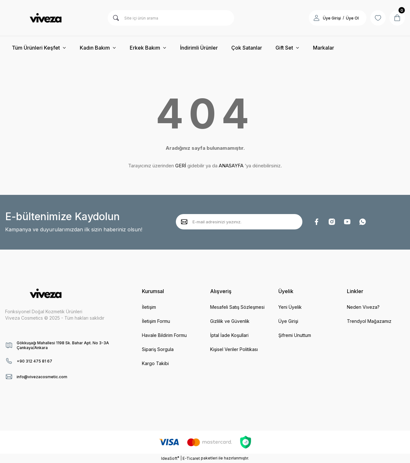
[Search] (171, 18)
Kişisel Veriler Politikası (234, 349)
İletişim (149, 307)
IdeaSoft (170, 458)
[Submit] (184, 221)
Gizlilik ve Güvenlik (230, 321)
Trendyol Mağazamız (369, 321)
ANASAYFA (231, 166)
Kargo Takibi (155, 363)
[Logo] (45, 17)
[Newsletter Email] (239, 221)
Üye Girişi (288, 321)
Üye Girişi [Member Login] (332, 18)
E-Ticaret (191, 458)
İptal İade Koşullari (229, 335)
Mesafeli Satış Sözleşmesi (237, 307)
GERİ (180, 166)
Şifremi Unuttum (294, 335)
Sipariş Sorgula (158, 349)
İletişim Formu (156, 321)
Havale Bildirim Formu (164, 335)
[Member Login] (316, 18)
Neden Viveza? (363, 307)
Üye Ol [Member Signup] (352, 18)
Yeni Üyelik (290, 307)
